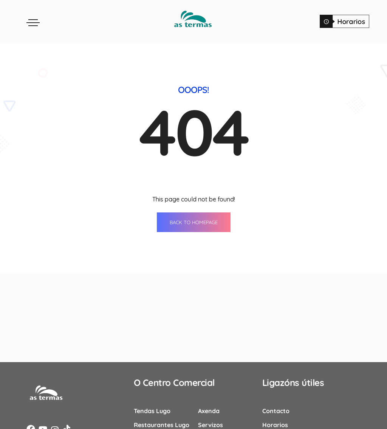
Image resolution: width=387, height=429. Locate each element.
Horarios (275, 423)
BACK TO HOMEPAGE (194, 221)
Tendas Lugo (152, 410)
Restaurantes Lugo (161, 423)
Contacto (275, 410)
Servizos (210, 423)
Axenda (209, 410)
